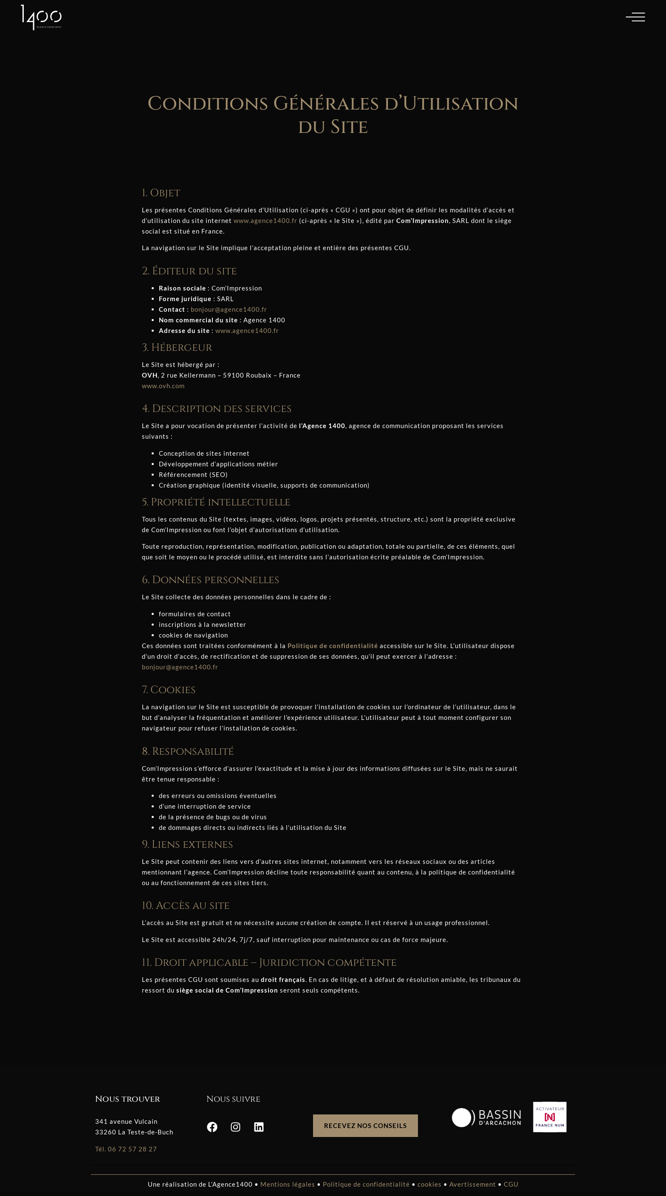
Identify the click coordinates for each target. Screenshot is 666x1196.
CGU (511, 1184)
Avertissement (472, 1184)
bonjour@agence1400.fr (229, 309)
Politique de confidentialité (367, 1184)
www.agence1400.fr (265, 220)
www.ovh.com (163, 385)
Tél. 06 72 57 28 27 (126, 1149)
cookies (430, 1184)
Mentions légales (287, 1184)
